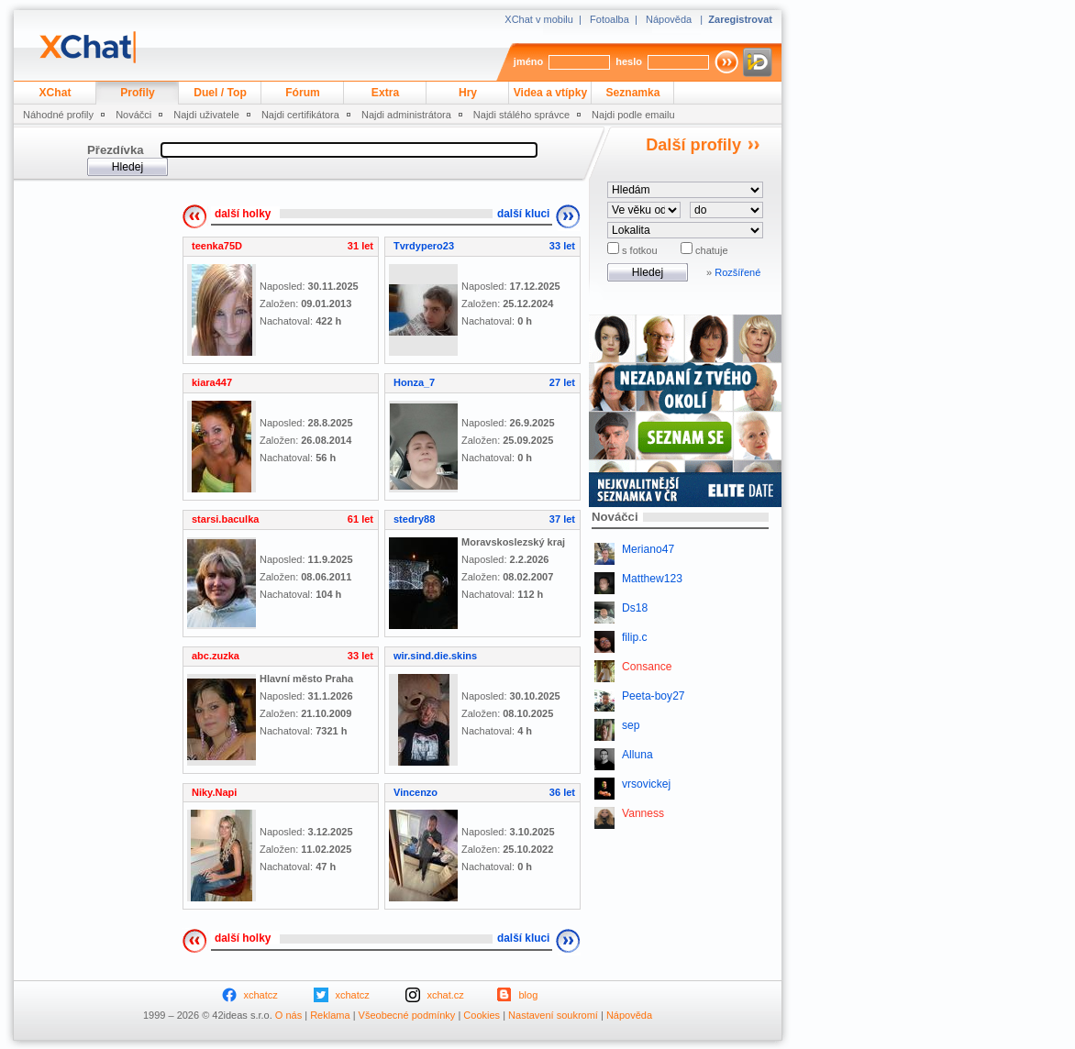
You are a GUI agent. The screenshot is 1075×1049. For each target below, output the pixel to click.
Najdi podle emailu (633, 114)
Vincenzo (415, 792)
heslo (628, 61)
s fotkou (638, 250)
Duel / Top (220, 92)
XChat (55, 92)
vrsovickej (646, 784)
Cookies (481, 1015)
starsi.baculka (225, 518)
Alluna (637, 754)
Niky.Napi (214, 792)
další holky (243, 213)
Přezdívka (115, 150)
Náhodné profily (58, 114)
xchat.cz (445, 994)
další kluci (523, 213)
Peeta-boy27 (653, 696)
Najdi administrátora (406, 114)
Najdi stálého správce (521, 114)
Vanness (643, 813)
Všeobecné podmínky (407, 1015)
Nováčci (133, 114)
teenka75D (217, 245)
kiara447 (212, 382)
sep (631, 725)
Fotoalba (609, 19)
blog (528, 994)
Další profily (693, 145)
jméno (528, 61)
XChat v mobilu (538, 19)
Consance (646, 666)
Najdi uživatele (206, 114)
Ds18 (635, 608)
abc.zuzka (215, 655)
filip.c (635, 637)
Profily (137, 92)
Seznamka (632, 92)
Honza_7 (414, 382)
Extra (385, 92)
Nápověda (669, 19)
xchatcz (261, 994)
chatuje (710, 250)
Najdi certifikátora (300, 114)
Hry (468, 92)
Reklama (329, 1015)
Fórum (302, 92)
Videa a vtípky (550, 92)
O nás (288, 1015)
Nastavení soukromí (553, 1015)
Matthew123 (652, 578)
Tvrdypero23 (423, 245)
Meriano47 (648, 549)
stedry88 (414, 518)
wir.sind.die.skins (435, 655)
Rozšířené (737, 272)
